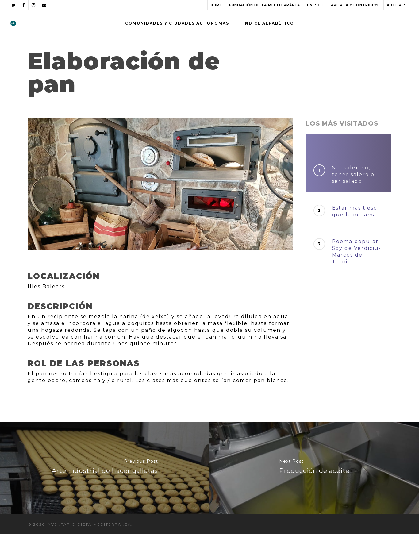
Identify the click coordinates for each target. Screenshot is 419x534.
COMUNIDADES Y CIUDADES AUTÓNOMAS (177, 23)
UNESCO (315, 5)
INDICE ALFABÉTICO (268, 23)
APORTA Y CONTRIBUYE (355, 5)
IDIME (216, 5)
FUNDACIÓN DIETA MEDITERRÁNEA (264, 5)
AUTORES (397, 5)
